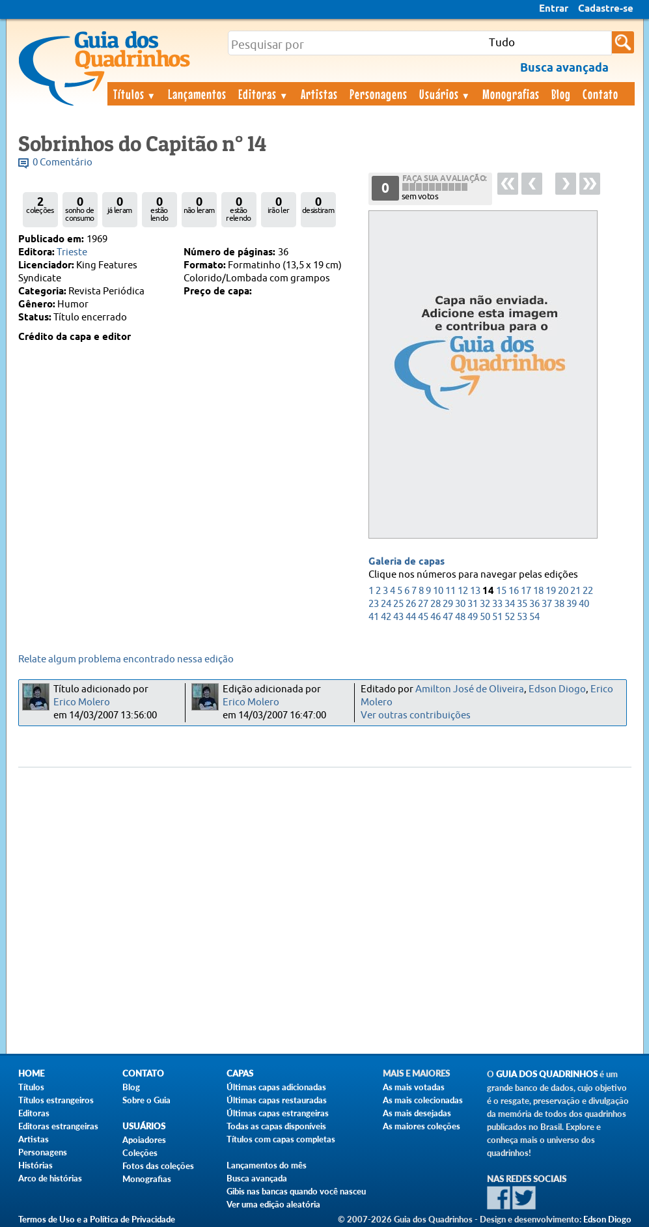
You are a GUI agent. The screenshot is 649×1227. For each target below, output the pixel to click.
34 (509, 604)
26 (411, 604)
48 (460, 617)
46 (435, 617)
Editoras (263, 94)
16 (513, 591)
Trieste (72, 252)
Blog (561, 94)
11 (450, 591)
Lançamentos (197, 94)
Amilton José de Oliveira (469, 689)
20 (563, 591)
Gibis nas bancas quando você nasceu (296, 1191)
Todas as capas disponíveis (276, 1126)
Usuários (445, 94)
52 (509, 617)
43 (398, 617)
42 (386, 617)
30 (460, 604)
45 (423, 617)
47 (448, 617)
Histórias (35, 1165)
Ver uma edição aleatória (273, 1204)
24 (386, 604)
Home (31, 1074)
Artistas (319, 94)
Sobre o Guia (146, 1100)
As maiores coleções (421, 1126)
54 (534, 617)
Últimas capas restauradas (277, 1100)
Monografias (511, 94)
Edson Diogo (557, 689)
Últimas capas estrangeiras (278, 1113)
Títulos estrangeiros (56, 1100)
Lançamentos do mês (267, 1165)
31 (472, 604)
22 (588, 591)
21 (575, 591)
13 (475, 591)
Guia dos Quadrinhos (547, 1074)
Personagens (378, 94)
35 (522, 604)
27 (423, 604)
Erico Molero (81, 702)
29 (448, 604)
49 (472, 617)
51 (497, 617)
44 (411, 617)
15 (501, 591)
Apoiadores (144, 1140)
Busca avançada (257, 1178)
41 (373, 617)
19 (550, 591)
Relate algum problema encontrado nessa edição (126, 659)
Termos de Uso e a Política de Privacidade (96, 1219)
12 (463, 591)
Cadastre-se (605, 9)
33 (497, 604)
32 (485, 604)
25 (398, 604)
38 (559, 604)
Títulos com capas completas (281, 1139)
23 (373, 604)
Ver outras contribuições (416, 715)
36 (534, 604)
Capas (240, 1074)
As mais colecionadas (423, 1100)
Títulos (135, 94)
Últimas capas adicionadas (276, 1087)
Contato (600, 94)
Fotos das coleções (158, 1166)
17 (526, 591)
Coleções (140, 1153)
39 (571, 604)
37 (547, 604)
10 (438, 591)
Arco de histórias (50, 1178)
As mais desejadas (417, 1113)
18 (538, 591)
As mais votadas (414, 1087)
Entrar (553, 9)
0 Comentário (62, 162)
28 (435, 604)
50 (485, 617)
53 (522, 617)
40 (584, 604)
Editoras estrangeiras (58, 1126)
